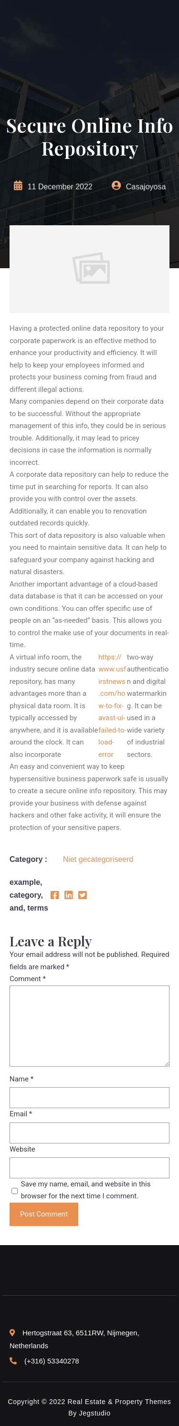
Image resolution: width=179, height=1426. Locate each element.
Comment (28, 979)
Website (22, 1149)
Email (21, 1114)
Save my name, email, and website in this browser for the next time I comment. (86, 1190)
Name (21, 1079)
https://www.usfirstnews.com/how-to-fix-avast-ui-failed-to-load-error (112, 706)
